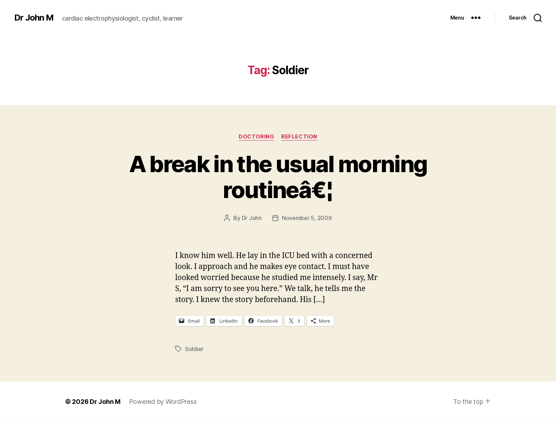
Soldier (194, 348)
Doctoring (256, 136)
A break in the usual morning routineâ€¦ (278, 176)
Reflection (299, 136)
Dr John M (34, 17)
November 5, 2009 (307, 217)
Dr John (252, 217)
